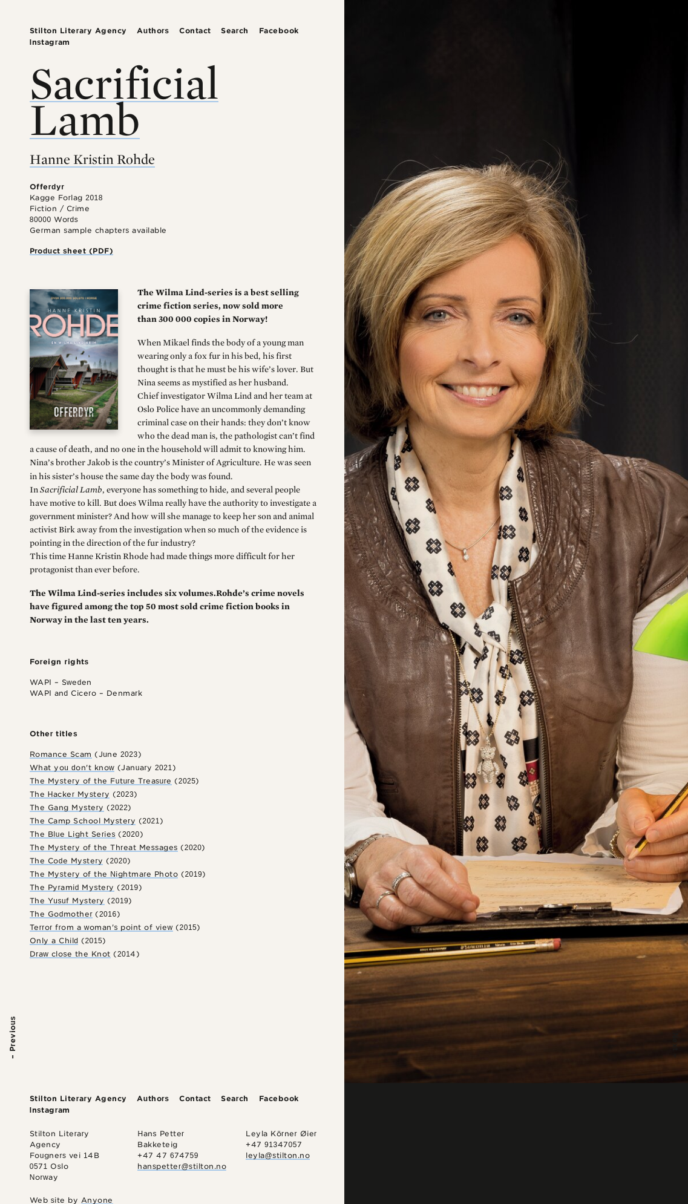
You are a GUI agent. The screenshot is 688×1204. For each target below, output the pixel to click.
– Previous (12, 1037)
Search (235, 30)
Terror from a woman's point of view (101, 927)
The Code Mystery (66, 860)
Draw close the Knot (70, 953)
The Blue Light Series (73, 834)
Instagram (50, 42)
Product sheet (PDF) (72, 250)
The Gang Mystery (67, 807)
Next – (675, 1046)
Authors (153, 30)
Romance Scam (61, 754)
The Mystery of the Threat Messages (104, 847)
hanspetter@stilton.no (181, 1166)
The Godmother (61, 913)
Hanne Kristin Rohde (92, 159)
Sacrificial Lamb (124, 100)
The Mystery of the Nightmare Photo (104, 873)
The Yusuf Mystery (67, 900)
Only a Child (54, 940)
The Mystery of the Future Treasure (101, 780)
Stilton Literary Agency (78, 30)
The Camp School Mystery (83, 820)
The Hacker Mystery (70, 794)
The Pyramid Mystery (72, 887)
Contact (195, 30)
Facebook (279, 30)
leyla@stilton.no (278, 1155)
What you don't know (72, 767)
